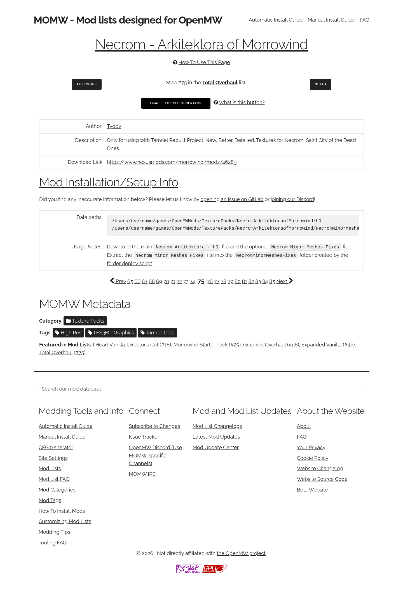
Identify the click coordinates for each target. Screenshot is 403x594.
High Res (68, 332)
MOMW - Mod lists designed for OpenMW (128, 20)
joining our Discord (292, 199)
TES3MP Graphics (111, 332)
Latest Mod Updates (216, 436)
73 (185, 281)
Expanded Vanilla (321, 344)
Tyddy (114, 126)
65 (130, 281)
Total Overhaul (220, 82)
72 (179, 281)
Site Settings (53, 457)
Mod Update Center (216, 447)
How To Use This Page (204, 62)
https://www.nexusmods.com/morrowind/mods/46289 (171, 162)
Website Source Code (322, 478)
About (304, 425)
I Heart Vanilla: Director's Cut (125, 344)
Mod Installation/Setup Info (108, 182)
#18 (165, 344)
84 (265, 281)
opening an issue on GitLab (231, 199)
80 (238, 281)
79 (230, 281)
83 (258, 281)
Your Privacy (311, 447)
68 (152, 281)
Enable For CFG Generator (176, 103)
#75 (79, 352)
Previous (87, 84)
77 (216, 281)
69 (159, 281)
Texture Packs (85, 320)
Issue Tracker (144, 436)
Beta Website (312, 489)
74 (192, 281)
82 (251, 281)
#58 (293, 344)
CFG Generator (56, 447)
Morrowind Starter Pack (201, 344)
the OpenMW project (241, 553)
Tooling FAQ (53, 542)
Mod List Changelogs (217, 425)
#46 (348, 344)
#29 (234, 344)
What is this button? (242, 102)
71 (172, 281)
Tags (44, 332)
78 (223, 281)
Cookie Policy (312, 457)
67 (144, 281)
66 (137, 281)
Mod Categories (57, 489)
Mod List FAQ (54, 478)
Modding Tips (54, 531)
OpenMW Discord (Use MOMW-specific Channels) (155, 455)
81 (244, 281)
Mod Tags (50, 500)
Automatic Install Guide (276, 20)
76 (210, 281)
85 (272, 281)
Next (320, 84)
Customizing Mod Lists (65, 521)
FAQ (364, 20)
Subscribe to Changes (154, 425)
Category (50, 320)
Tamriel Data (157, 332)
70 (166, 281)
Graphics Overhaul (264, 344)
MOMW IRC (142, 473)
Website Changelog (320, 468)
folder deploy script (129, 263)
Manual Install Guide (331, 20)
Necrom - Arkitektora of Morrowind (201, 44)
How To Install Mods (62, 510)
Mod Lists (79, 344)
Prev (118, 281)
